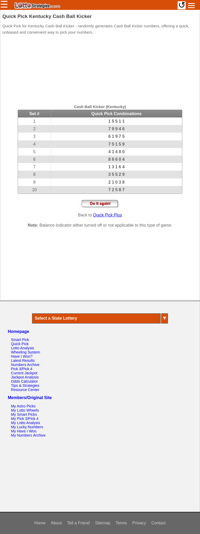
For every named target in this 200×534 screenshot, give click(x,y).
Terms (121, 523)
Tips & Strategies (25, 385)
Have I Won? (22, 356)
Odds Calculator (24, 381)
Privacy (139, 523)
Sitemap (102, 523)
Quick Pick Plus (107, 215)
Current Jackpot (24, 373)
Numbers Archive (25, 365)
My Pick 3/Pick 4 (25, 419)
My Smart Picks (24, 414)
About (56, 523)
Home (40, 523)
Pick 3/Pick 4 (21, 369)
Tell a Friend (78, 523)
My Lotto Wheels (25, 410)
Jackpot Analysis (25, 377)
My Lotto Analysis (25, 423)
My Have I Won (23, 431)
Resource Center (25, 390)
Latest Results (23, 360)
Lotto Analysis (22, 348)
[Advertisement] (100, 70)
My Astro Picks (23, 406)
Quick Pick (20, 344)
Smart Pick (20, 340)
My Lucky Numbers (27, 427)
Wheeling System (25, 352)
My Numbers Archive (28, 435)
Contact (158, 523)
